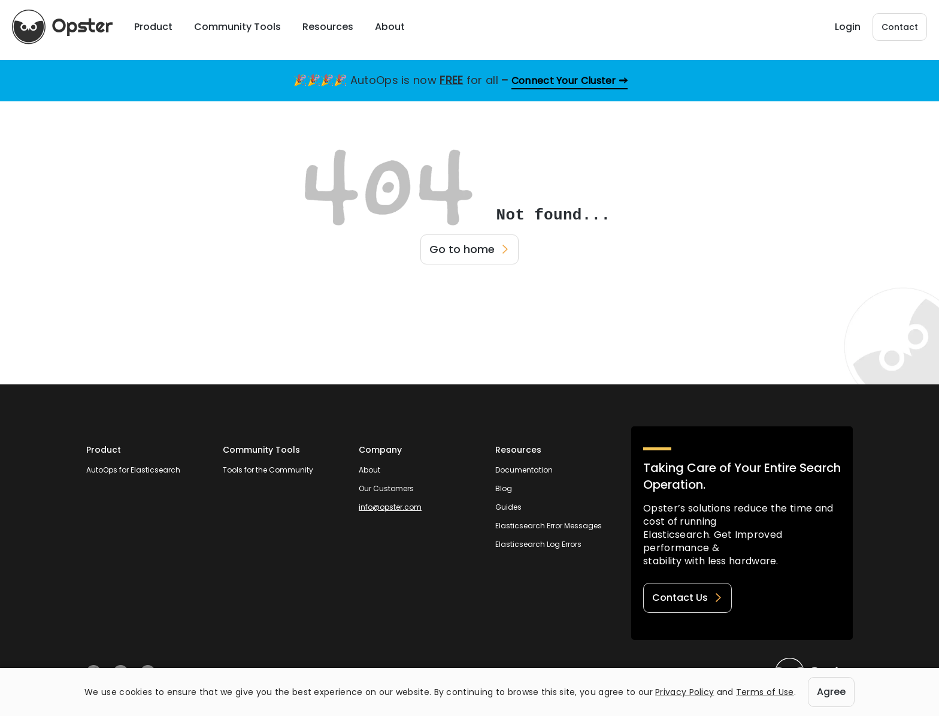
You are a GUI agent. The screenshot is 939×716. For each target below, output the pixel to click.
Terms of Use (765, 692)
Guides (508, 507)
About (369, 470)
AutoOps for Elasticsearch (133, 470)
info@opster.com (390, 507)
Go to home (469, 249)
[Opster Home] (66, 24)
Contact (900, 25)
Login (848, 24)
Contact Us (687, 597)
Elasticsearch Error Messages (548, 526)
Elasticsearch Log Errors (538, 544)
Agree (831, 692)
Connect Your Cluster (563, 81)
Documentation (524, 470)
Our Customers (386, 488)
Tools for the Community (268, 470)
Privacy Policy (684, 692)
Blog (503, 488)
